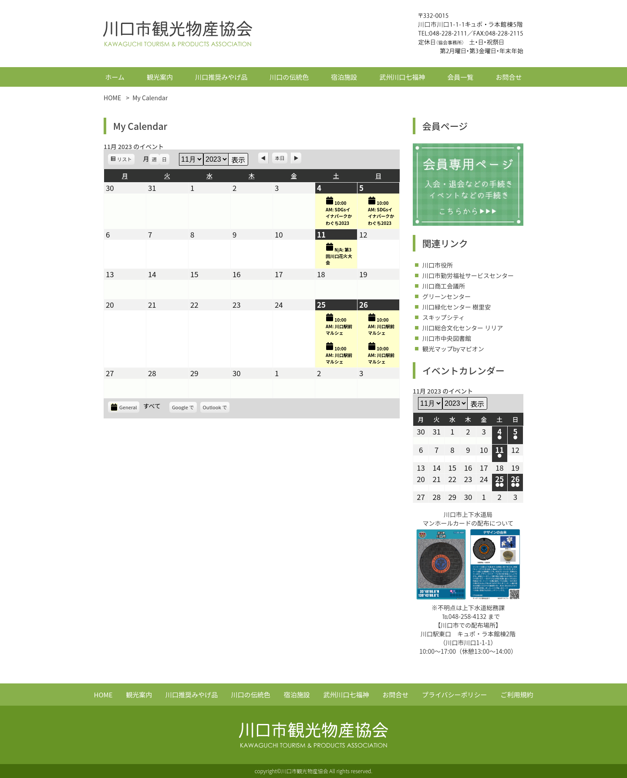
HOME (103, 694)
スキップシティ (443, 317)
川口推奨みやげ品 (221, 77)
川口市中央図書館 (446, 338)
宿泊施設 (344, 77)
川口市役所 (437, 265)
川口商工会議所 (443, 286)
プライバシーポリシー (454, 694)
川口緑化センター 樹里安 (456, 306)
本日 (279, 157)
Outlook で (216, 408)
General (124, 407)
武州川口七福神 (402, 77)
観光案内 (160, 77)
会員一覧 (460, 77)
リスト (126, 160)
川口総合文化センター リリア (462, 327)
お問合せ (509, 77)
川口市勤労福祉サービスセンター (468, 275)
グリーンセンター (446, 296)
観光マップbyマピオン (453, 348)
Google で (184, 408)
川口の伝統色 (289, 77)
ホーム (115, 77)
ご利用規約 (516, 694)
